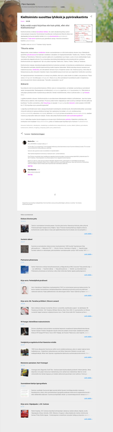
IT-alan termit (31, 44)
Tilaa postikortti (70, 12)
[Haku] (95, 4)
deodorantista (54, 41)
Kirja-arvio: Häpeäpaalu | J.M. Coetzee (35, 409)
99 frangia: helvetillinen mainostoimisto (35, 327)
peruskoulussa (31, 60)
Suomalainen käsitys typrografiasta (34, 389)
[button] (91, 22)
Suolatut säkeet (26, 245)
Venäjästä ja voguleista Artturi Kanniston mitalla (38, 347)
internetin (72, 108)
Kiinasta (86, 98)
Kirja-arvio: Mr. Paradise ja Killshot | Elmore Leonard (40, 306)
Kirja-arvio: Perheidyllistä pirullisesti (34, 286)
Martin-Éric (31, 146)
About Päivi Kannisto (52, 12)
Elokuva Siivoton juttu (29, 224)
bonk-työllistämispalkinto (74, 121)
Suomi (22, 26)
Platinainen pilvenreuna (29, 265)
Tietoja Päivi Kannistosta (32, 12)
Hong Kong (46, 108)
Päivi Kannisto (28, 4)
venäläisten (41, 58)
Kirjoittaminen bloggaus (37, 139)
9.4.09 (38, 175)
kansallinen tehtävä (42, 37)
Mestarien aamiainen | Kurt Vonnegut (34, 368)
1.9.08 (36, 146)
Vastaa (30, 171)
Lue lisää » (88, 239)
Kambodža (36, 75)
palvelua (68, 124)
